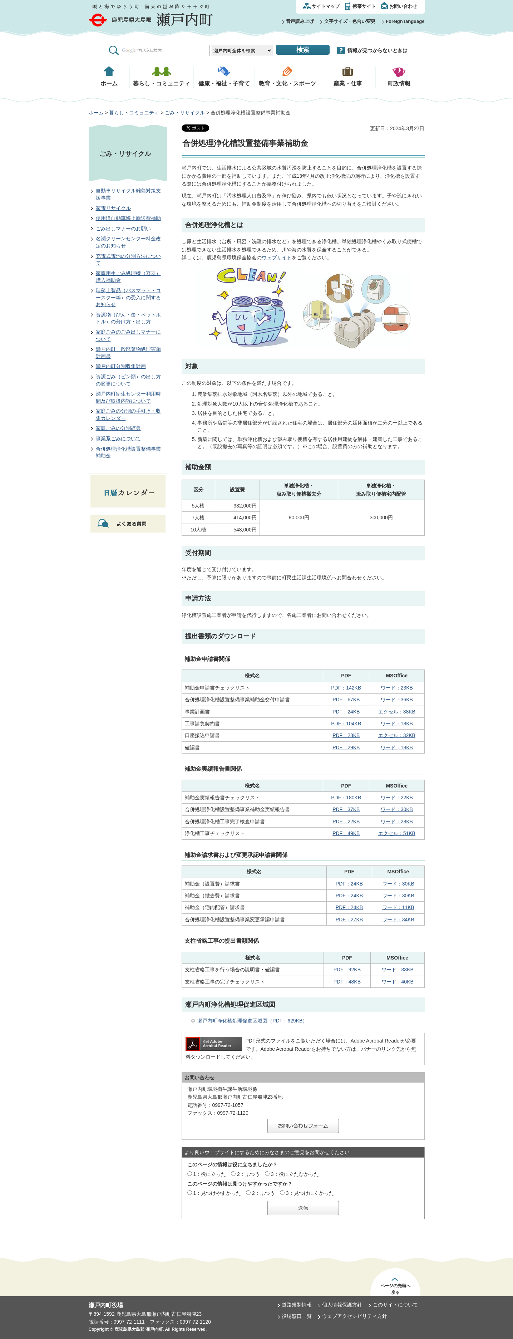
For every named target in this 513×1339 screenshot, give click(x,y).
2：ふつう (248, 1174)
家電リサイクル (113, 208)
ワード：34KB (398, 919)
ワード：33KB (397, 969)
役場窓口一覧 (297, 1316)
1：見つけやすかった (217, 1193)
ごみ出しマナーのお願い (123, 228)
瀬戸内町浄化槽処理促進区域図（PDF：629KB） (252, 1021)
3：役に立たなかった (295, 1174)
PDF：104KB (346, 723)
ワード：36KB (397, 699)
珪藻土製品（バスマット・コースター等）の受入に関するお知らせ (128, 297)
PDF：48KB (347, 982)
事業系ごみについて (118, 438)
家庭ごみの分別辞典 (118, 428)
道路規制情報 (297, 1305)
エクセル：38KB (396, 712)
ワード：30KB (397, 809)
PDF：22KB (346, 821)
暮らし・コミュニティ (134, 113)
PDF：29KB (346, 747)
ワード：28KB (397, 821)
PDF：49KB (346, 833)
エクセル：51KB (396, 833)
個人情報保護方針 (342, 1305)
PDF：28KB (346, 735)
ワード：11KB (398, 907)
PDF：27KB (349, 919)
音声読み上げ (300, 21)
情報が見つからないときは (377, 50)
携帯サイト (364, 6)
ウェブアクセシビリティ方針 (354, 1316)
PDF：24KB (346, 712)
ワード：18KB (397, 723)
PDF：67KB (346, 699)
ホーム (96, 113)
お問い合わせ (403, 6)
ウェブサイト (277, 257)
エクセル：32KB (396, 735)
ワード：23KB (397, 688)
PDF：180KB (346, 797)
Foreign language (405, 21)
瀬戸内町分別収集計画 (121, 366)
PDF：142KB (346, 688)
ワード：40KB (397, 982)
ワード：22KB (397, 797)
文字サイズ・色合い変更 (349, 21)
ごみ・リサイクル (185, 113)
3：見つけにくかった (310, 1193)
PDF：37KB (346, 809)
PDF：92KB (347, 969)
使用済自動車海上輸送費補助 (128, 218)
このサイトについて (395, 1305)
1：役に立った (209, 1174)
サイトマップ (326, 6)
